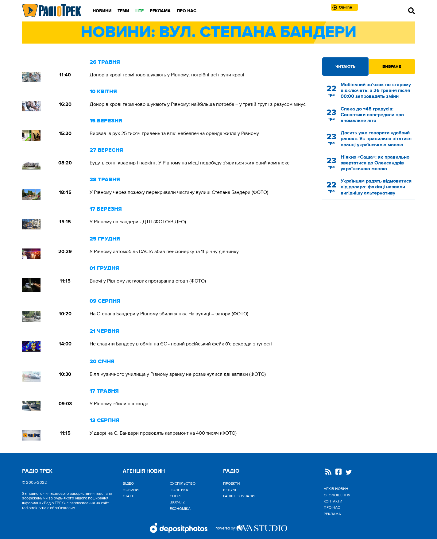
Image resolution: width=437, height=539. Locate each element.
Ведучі (229, 490)
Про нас (186, 10)
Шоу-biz (177, 502)
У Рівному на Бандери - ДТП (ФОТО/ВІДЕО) (138, 222)
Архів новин (336, 489)
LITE (139, 10)
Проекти (231, 483)
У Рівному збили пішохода (119, 404)
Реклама (160, 10)
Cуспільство (182, 483)
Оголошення (337, 495)
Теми (123, 10)
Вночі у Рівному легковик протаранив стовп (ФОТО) (148, 281)
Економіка (180, 508)
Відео (128, 483)
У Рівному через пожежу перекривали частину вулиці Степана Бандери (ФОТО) (179, 192)
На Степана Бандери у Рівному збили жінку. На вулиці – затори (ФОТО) (169, 314)
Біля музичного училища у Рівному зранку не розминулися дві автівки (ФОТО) (178, 374)
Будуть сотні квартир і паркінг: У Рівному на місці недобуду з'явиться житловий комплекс (189, 163)
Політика (179, 490)
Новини (102, 10)
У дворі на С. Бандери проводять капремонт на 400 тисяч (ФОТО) (163, 433)
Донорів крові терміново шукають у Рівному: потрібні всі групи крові (167, 75)
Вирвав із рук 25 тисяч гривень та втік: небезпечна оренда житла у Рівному (174, 133)
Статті (128, 496)
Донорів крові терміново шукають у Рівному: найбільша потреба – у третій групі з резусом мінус (198, 104)
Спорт (176, 496)
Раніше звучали (238, 496)
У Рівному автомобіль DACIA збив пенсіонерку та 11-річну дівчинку (164, 251)
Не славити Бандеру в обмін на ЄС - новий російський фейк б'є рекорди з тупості (181, 344)
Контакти (333, 501)
